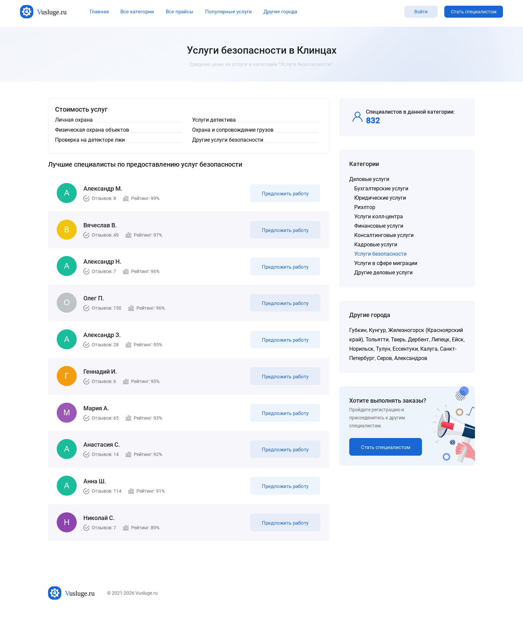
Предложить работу (284, 195)
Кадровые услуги (375, 244)
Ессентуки (405, 349)
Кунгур (377, 330)
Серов (384, 358)
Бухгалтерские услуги (381, 188)
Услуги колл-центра (378, 216)
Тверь (398, 339)
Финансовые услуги (378, 226)
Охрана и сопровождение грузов (233, 130)
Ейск (458, 339)
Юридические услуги (380, 198)
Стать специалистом (473, 11)
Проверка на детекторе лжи (90, 140)
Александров (410, 358)
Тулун (383, 349)
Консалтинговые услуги (384, 235)
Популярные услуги (228, 12)
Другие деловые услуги (383, 272)
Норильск (361, 349)
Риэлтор (364, 207)
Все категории (137, 12)
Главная (99, 12)
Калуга (429, 349)
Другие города (280, 12)
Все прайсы (179, 12)
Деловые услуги (369, 179)
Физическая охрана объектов (92, 130)
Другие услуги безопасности (227, 140)
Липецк (440, 339)
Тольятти (377, 339)
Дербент (418, 339)
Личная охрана (74, 120)
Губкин (358, 330)
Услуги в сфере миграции (385, 263)
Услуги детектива (214, 120)
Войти (421, 11)
